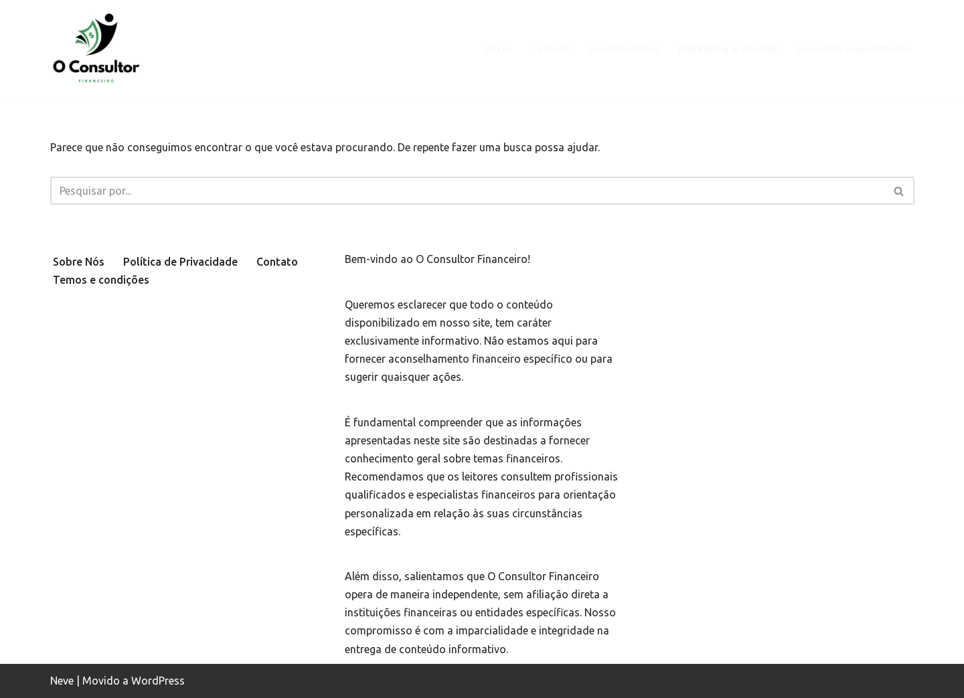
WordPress (158, 681)
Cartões (550, 49)
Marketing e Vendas (727, 49)
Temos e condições (101, 280)
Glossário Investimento (854, 49)
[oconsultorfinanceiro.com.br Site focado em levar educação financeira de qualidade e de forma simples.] (98, 49)
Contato (277, 262)
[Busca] (467, 191)
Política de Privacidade (180, 262)
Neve (62, 681)
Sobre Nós (78, 262)
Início (498, 49)
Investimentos (623, 49)
